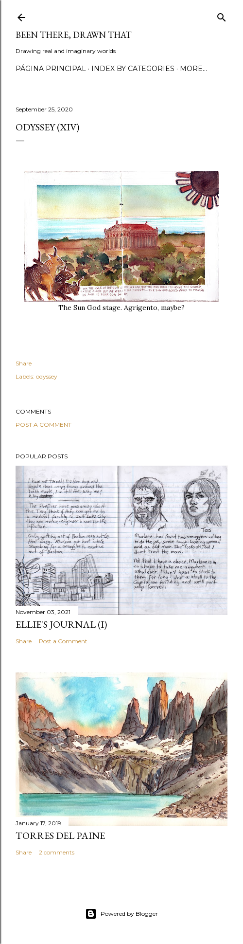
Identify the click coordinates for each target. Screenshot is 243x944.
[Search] (221, 15)
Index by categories (132, 68)
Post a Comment (43, 424)
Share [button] (24, 363)
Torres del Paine (60, 835)
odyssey (46, 376)
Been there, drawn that (73, 34)
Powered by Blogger (121, 914)
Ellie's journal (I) (61, 624)
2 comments (56, 852)
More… (193, 68)
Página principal (51, 68)
